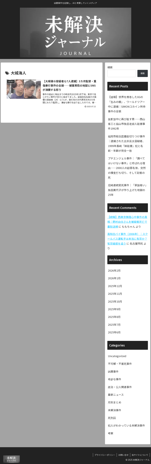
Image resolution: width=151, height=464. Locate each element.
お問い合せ (123, 454)
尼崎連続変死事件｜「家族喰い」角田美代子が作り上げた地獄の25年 (127, 190)
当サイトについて (140, 454)
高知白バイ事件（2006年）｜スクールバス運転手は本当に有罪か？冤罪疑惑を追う (127, 238)
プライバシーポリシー (105, 454)
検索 (110, 67)
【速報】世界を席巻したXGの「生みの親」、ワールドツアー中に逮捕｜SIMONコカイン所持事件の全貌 (126, 104)
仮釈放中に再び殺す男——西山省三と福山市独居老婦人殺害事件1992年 (126, 123)
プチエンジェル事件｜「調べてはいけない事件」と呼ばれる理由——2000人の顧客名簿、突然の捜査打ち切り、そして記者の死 (127, 167)
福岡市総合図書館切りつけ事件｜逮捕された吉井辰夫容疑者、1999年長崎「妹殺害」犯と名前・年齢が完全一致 (126, 143)
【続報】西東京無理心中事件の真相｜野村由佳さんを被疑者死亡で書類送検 (127, 221)
